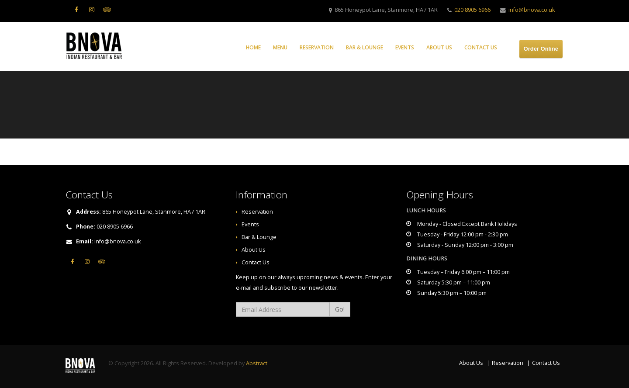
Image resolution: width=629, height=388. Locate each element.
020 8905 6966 (472, 10)
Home (253, 47)
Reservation (317, 47)
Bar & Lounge (364, 47)
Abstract (256, 363)
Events (404, 47)
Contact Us (480, 47)
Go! (340, 309)
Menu (280, 47)
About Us (439, 47)
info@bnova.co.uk (531, 10)
